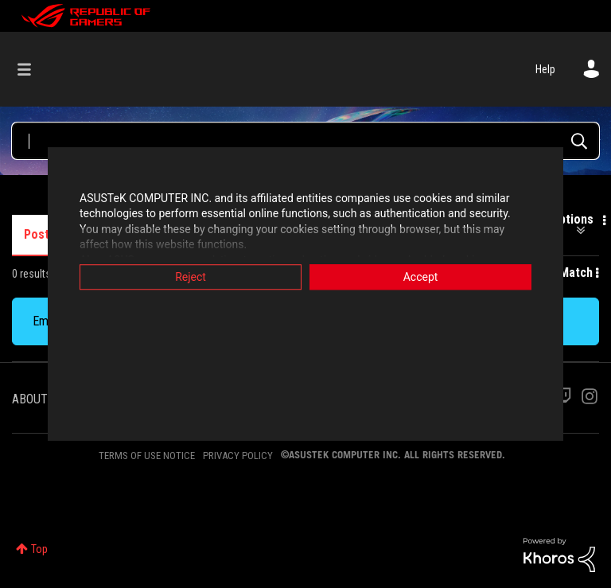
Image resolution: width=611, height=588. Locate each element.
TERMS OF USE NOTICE (147, 455)
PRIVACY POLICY (238, 455)
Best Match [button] (562, 272)
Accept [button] (420, 277)
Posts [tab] (40, 234)
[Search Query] (305, 141)
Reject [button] (190, 277)
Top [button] (39, 549)
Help (545, 69)
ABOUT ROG (42, 399)
